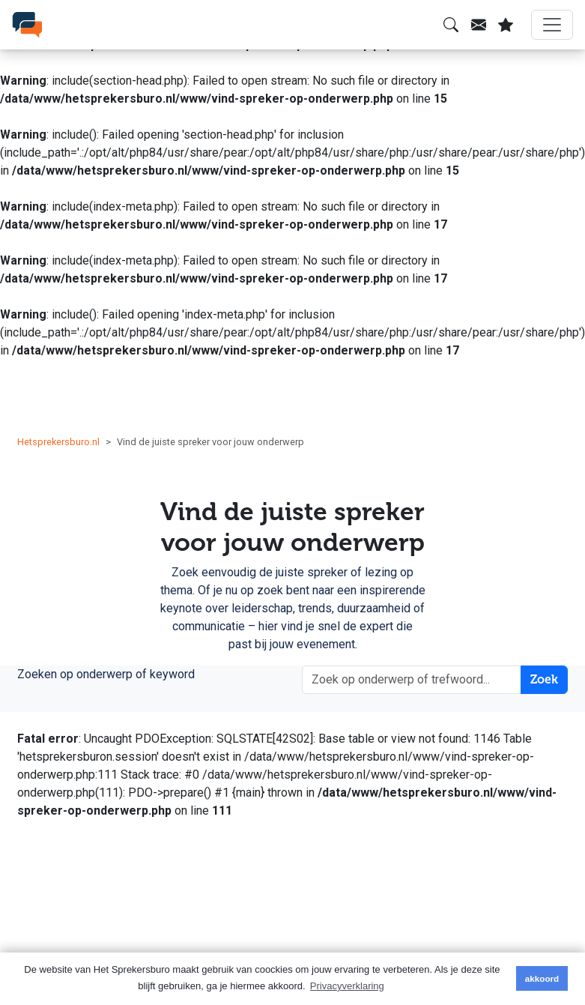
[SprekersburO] (27, 24)
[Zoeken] (451, 25)
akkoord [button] (542, 978)
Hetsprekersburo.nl (58, 441)
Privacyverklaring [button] (347, 986)
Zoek (544, 679)
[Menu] (552, 25)
